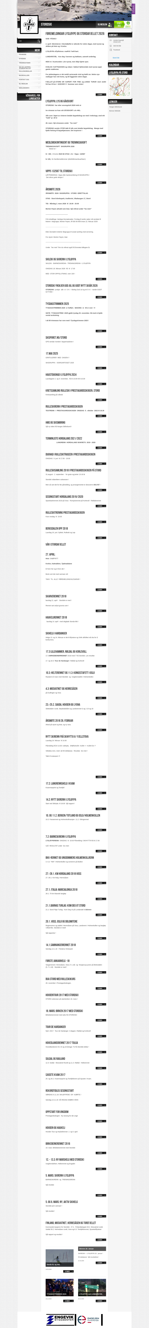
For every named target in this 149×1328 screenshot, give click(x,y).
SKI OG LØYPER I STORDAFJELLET (25, 67)
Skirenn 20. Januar (86, 1249)
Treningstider (24, 63)
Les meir (100, 95)
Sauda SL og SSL (53, 1264)
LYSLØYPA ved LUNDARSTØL (91, 1294)
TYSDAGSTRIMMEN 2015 (56, 1294)
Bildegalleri (24, 75)
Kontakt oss (24, 79)
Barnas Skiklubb (114, 111)
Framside (22, 54)
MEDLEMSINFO (24, 88)
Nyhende (22, 59)
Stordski (46, 24)
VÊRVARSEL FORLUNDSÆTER (33, 97)
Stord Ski (116, 58)
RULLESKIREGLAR (25, 71)
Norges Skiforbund (115, 107)
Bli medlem (102, 24)
